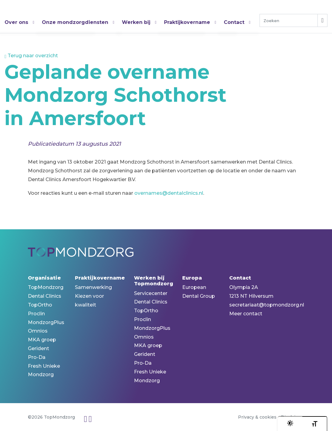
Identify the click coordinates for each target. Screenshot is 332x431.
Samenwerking (93, 287)
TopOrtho (40, 305)
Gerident (38, 348)
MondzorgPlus (46, 322)
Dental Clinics (44, 296)
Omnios (38, 331)
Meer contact (245, 314)
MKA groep (42, 340)
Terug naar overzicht (31, 55)
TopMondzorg (35, 12)
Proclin (36, 314)
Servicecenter (150, 293)
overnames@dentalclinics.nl (168, 193)
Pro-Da (36, 357)
